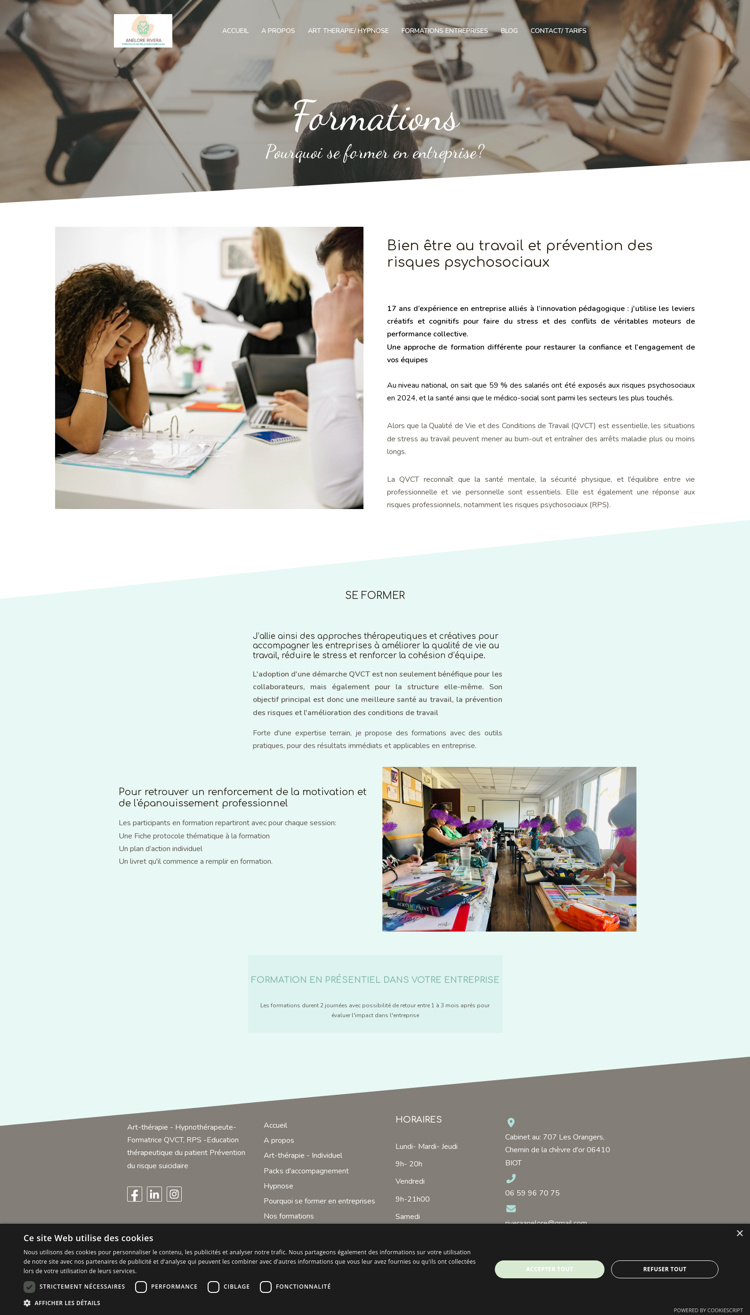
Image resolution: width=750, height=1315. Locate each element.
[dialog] (375, 1269)
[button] (250, 1303)
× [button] (739, 1233)
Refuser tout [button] (664, 1269)
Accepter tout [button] (549, 1269)
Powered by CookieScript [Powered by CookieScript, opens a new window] (708, 1310)
